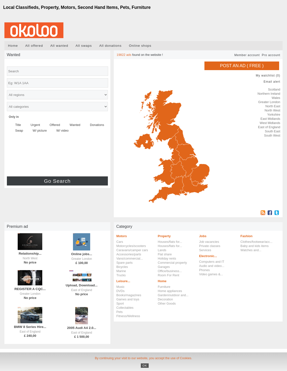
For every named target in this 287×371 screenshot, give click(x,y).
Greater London (269, 102)
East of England (269, 127)
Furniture (164, 287)
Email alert (272, 81)
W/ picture (40, 130)
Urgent (35, 125)
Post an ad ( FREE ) (242, 65)
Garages (164, 267)
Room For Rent (168, 275)
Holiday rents (167, 258)
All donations (110, 45)
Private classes (209, 246)
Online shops (140, 45)
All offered (34, 45)
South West (272, 135)
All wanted (59, 45)
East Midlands (270, 119)
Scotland (274, 89)
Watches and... (251, 250)
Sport (120, 303)
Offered (55, 125)
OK (145, 365)
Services (205, 250)
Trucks (121, 275)
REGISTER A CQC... (30, 289)
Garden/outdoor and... (173, 295)
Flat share (165, 254)
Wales (276, 98)
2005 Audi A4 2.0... (81, 328)
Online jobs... (81, 254)
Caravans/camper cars (132, 250)
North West (272, 110)
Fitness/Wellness (128, 316)
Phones (204, 270)
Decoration (165, 299)
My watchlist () (268, 75)
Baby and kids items (255, 246)
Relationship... (30, 253)
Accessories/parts (128, 254)
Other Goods (167, 303)
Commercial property (172, 262)
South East (272, 131)
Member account (247, 55)
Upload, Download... (82, 285)
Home (13, 45)
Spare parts (124, 262)
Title (18, 125)
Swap (19, 130)
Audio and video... (211, 266)
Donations (97, 125)
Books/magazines (128, 295)
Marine (121, 271)
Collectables (125, 307)
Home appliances (170, 291)
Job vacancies (209, 242)
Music (120, 287)
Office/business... (170, 271)
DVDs (120, 291)
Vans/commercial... (129, 258)
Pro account (271, 55)
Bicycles (122, 267)
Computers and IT (211, 261)
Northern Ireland (269, 93)
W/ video (62, 130)
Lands (162, 250)
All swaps (83, 45)
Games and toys (127, 299)
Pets (119, 312)
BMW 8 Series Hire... (30, 327)
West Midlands (270, 123)
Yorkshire (273, 114)
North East (272, 106)
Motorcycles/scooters (131, 246)
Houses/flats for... (170, 242)
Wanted (75, 125)
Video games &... (211, 274)
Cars (119, 242)
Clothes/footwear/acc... (257, 242)
